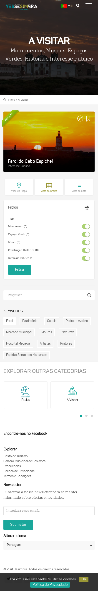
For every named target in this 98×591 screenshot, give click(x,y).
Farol (9, 321)
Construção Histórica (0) (23, 250)
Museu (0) (14, 242)
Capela (51, 321)
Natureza (68, 332)
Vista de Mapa (19, 191)
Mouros (46, 332)
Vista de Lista (79, 191)
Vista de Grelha (49, 191)
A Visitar (23, 99)
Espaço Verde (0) (18, 234)
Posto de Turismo (15, 456)
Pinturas (66, 343)
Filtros (13, 207)
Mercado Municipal (19, 332)
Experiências (12, 466)
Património (30, 321)
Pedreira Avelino (77, 321)
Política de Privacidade (19, 471)
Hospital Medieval (18, 343)
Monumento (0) (17, 226)
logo (25, 8)
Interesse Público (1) (20, 258)
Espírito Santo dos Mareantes (26, 355)
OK (83, 579)
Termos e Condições (17, 476)
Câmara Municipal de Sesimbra (24, 461)
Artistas (45, 343)
